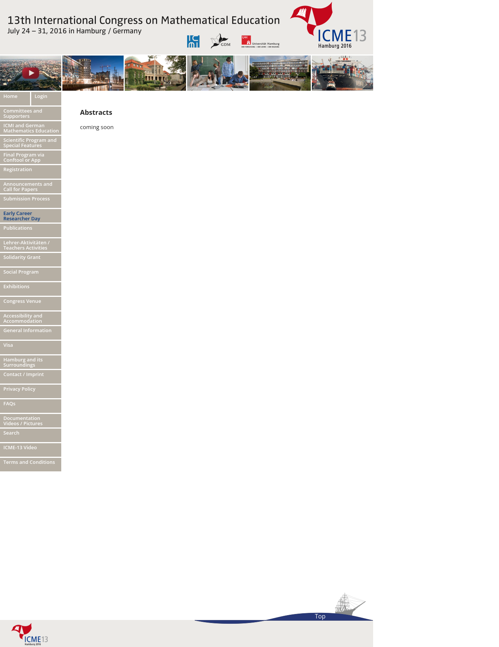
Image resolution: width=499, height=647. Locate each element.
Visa (8, 345)
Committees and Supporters (22, 113)
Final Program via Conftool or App (23, 157)
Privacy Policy (19, 388)
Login (41, 96)
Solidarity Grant (22, 257)
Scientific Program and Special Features (29, 143)
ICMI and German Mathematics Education (31, 128)
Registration (17, 169)
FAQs (9, 403)
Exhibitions (16, 286)
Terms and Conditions (29, 462)
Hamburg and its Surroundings (23, 362)
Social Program (21, 271)
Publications (17, 227)
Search (11, 432)
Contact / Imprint (23, 374)
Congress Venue (22, 301)
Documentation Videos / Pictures (22, 421)
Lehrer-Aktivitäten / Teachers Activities (26, 245)
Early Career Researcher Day (21, 216)
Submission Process (26, 198)
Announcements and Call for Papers (27, 187)
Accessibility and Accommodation (22, 318)
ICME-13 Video (20, 447)
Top (320, 616)
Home (10, 96)
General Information (27, 330)
